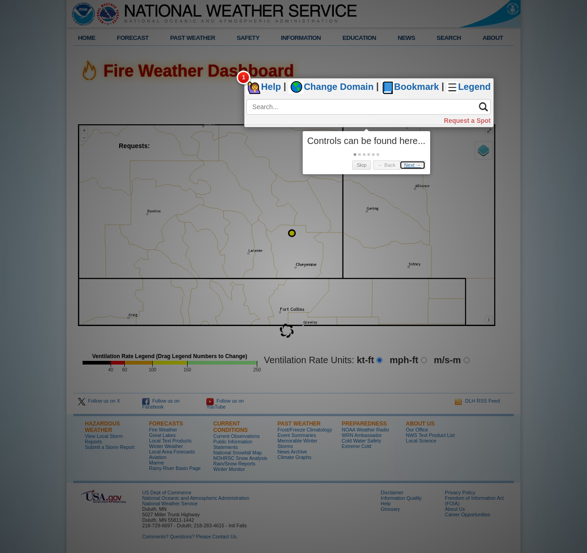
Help (271, 87)
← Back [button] (387, 165)
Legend (474, 87)
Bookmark (416, 87)
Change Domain (338, 87)
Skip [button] (361, 165)
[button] (355, 154)
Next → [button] (412, 165)
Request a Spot (467, 120)
